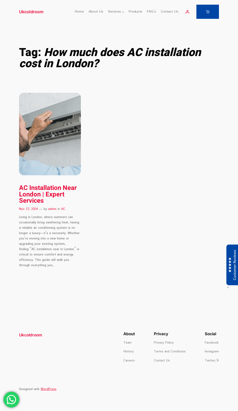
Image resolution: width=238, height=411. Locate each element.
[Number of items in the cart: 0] (207, 12)
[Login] (187, 12)
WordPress (48, 389)
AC (63, 209)
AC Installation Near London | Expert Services (48, 194)
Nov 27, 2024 (28, 209)
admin (52, 209)
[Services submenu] (123, 12)
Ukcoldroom (31, 11)
